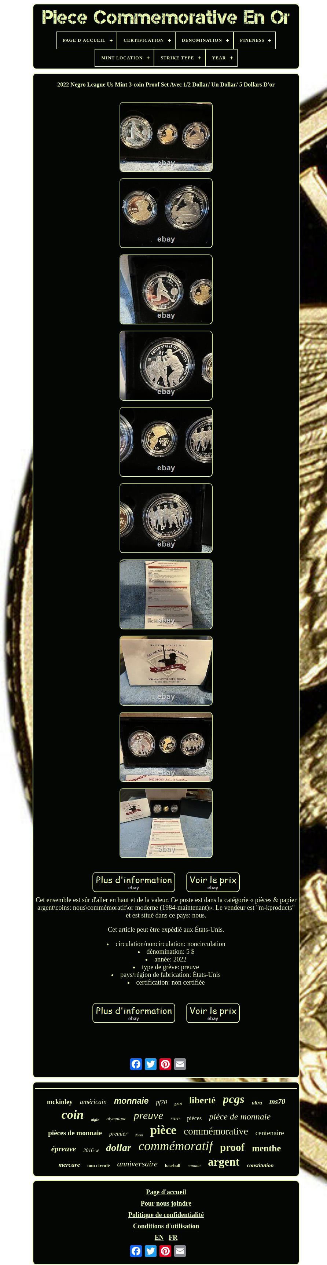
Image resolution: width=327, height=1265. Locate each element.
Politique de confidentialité (166, 1214)
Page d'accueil (166, 1192)
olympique (116, 1118)
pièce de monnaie (240, 1116)
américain (93, 1102)
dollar (118, 1147)
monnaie (131, 1101)
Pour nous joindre (166, 1203)
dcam (139, 1135)
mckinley (60, 1102)
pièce (163, 1130)
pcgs (234, 1099)
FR (173, 1237)
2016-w (91, 1150)
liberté (202, 1100)
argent (223, 1161)
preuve (148, 1115)
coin (73, 1114)
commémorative (216, 1131)
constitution (260, 1165)
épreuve (63, 1148)
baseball (172, 1165)
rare (175, 1118)
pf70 (161, 1102)
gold (178, 1104)
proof (232, 1147)
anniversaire (137, 1163)
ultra (257, 1103)
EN (159, 1237)
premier (118, 1133)
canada (194, 1165)
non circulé (98, 1165)
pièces (194, 1118)
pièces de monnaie (75, 1133)
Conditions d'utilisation (166, 1226)
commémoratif (176, 1146)
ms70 (277, 1101)
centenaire (270, 1133)
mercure (69, 1164)
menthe (266, 1148)
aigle (95, 1119)
